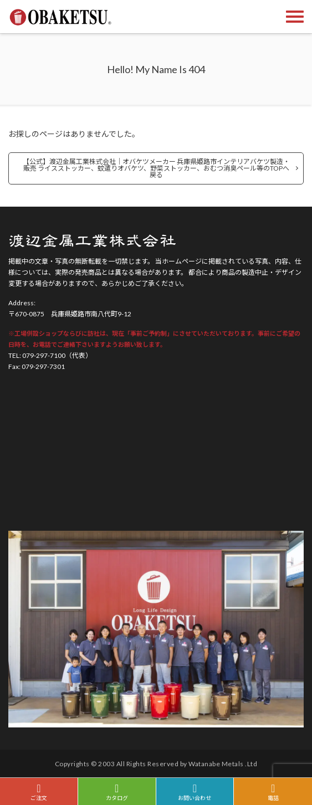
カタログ (117, 791)
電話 (273, 791)
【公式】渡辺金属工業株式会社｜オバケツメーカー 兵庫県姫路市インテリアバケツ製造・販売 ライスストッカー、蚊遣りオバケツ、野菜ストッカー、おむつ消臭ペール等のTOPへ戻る (156, 168)
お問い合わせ (195, 791)
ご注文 (39, 791)
